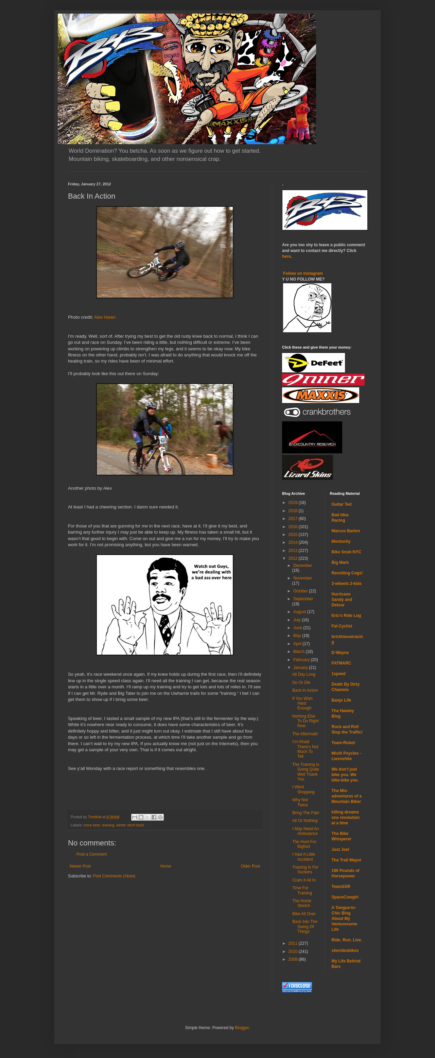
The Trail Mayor (347, 860)
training (108, 825)
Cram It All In (304, 880)
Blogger (242, 1027)
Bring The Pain (305, 812)
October (301, 591)
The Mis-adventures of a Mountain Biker (347, 796)
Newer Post (80, 866)
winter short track (130, 825)
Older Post (250, 866)
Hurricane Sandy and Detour (342, 599)
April (297, 643)
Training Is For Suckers (305, 869)
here (286, 256)
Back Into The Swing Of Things (304, 926)
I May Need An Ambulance (305, 831)
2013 (294, 550)
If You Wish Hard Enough (302, 703)
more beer (92, 825)
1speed (339, 673)
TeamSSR (341, 886)
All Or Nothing (305, 820)
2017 (294, 518)
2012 (294, 558)
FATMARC (341, 663)
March (299, 651)
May (297, 635)
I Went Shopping (303, 789)
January (301, 667)
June (298, 627)
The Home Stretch (301, 903)
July (297, 620)
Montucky (341, 541)
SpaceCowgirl (345, 897)
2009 (294, 959)
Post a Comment (91, 854)
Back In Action (305, 690)
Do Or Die (301, 682)
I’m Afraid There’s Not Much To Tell (305, 749)
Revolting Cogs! (347, 573)
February (302, 659)
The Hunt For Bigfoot (304, 844)
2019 (294, 502)
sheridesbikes (345, 950)
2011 (294, 943)
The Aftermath (305, 734)
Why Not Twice (300, 802)
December (302, 565)
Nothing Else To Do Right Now (305, 721)
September (303, 599)
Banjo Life (341, 700)
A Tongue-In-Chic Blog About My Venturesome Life (344, 918)
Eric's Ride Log (346, 615)
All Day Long (303, 674)
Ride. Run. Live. (347, 940)
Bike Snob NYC (346, 552)
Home (165, 866)
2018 (294, 510)
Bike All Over (304, 913)
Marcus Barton (346, 530)
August (300, 611)
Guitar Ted (342, 504)
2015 (294, 534)
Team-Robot (343, 742)
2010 (294, 951)
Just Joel (340, 849)
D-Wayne (340, 652)
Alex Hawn (105, 317)
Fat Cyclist (342, 626)
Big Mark (340, 562)
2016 (294, 526)
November (302, 578)
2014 (294, 542)
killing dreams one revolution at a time (346, 817)
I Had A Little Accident (303, 856)
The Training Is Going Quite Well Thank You (305, 772)
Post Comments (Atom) (114, 876)
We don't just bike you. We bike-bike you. (345, 775)
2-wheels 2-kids (347, 583)
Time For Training (302, 890)
